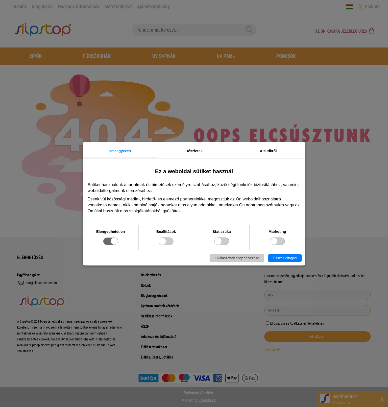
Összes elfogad (285, 258)
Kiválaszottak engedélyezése (237, 258)
